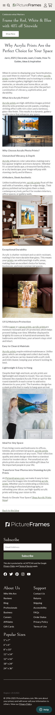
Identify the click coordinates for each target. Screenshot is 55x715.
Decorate (22, 57)
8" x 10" (8, 649)
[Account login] (45, 5)
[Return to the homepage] (27, 5)
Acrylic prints (9, 102)
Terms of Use (40, 626)
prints (10, 260)
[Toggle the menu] (4, 5)
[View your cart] (50, 5)
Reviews (8, 598)
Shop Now (10, 34)
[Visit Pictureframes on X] (11, 574)
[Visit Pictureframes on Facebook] (5, 574)
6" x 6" (7, 644)
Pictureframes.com (14, 478)
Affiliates (8, 621)
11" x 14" (8, 654)
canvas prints (25, 326)
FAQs (36, 612)
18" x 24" (8, 663)
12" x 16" (8, 658)
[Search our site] (8, 5)
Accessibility (39, 607)
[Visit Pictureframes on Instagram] (23, 574)
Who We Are (10, 593)
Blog (6, 603)
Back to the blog (10, 510)
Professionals (10, 607)
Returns (37, 598)
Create (37, 57)
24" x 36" (8, 668)
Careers (7, 617)
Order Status (39, 617)
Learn (30, 57)
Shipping (37, 603)
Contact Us (39, 593)
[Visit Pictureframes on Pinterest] (17, 574)
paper (12, 326)
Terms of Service (26, 566)
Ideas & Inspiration (31, 61)
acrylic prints (33, 182)
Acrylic (6, 160)
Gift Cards (9, 626)
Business (8, 612)
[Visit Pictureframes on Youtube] (29, 574)
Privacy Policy (40, 621)
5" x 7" (7, 640)
